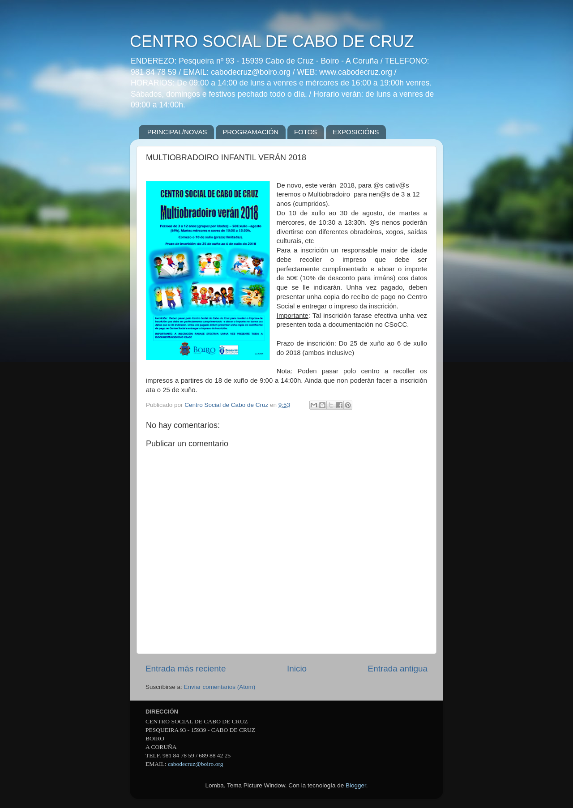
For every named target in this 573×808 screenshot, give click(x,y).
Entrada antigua (398, 668)
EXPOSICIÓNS (356, 132)
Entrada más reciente (185, 668)
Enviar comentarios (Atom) (220, 687)
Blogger (356, 785)
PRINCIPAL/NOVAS (177, 132)
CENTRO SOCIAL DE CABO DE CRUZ (272, 41)
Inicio (297, 668)
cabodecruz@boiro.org (195, 764)
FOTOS (305, 132)
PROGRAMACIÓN (250, 132)
